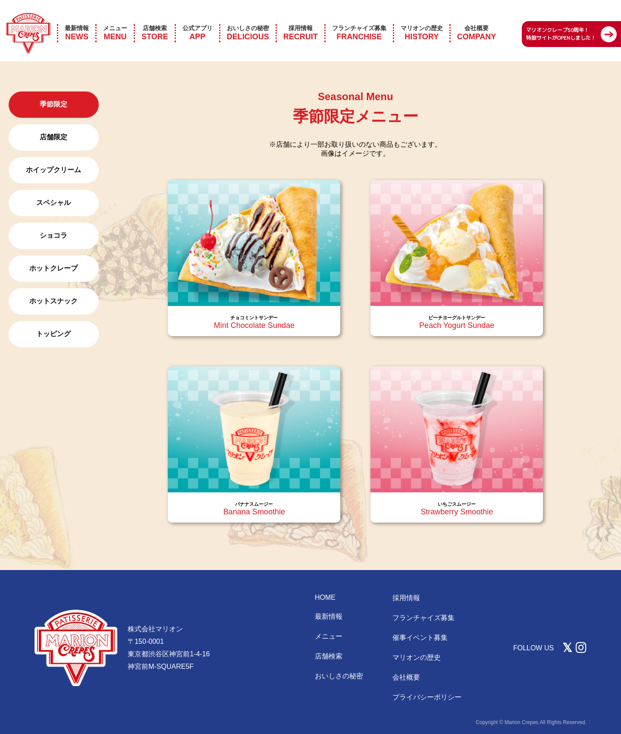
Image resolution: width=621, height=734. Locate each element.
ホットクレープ (53, 268)
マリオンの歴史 (416, 657)
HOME (325, 597)
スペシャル (53, 202)
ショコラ (53, 235)
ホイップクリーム (53, 169)
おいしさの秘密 (339, 676)
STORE (154, 21)
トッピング (53, 333)
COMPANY (476, 21)
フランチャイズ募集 (423, 617)
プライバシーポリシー (426, 697)
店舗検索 (328, 656)
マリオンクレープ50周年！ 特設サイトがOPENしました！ (561, 22)
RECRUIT (300, 21)
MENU (115, 21)
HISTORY (422, 21)
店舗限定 (53, 137)
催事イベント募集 (420, 637)
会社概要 (406, 677)
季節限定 (53, 104)
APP (197, 21)
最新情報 (328, 616)
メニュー (328, 636)
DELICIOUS (248, 21)
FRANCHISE (359, 21)
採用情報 (406, 598)
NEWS (77, 21)
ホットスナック (53, 301)
